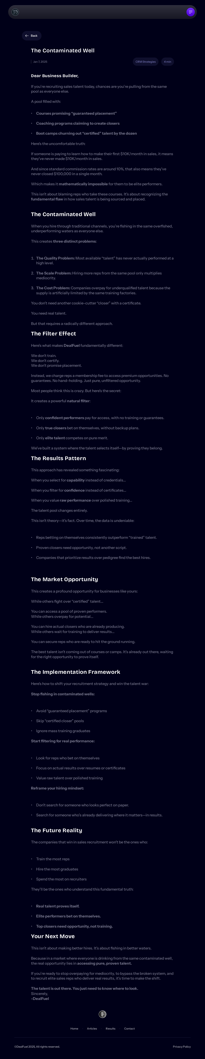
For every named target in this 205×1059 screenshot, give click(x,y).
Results (110, 1028)
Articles (92, 1028)
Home (74, 1028)
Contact (129, 1028)
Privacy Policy (182, 1046)
